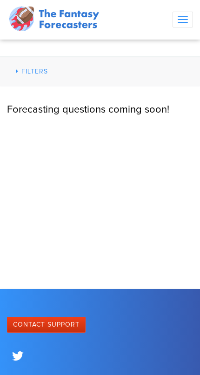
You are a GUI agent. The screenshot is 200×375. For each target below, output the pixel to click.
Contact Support (46, 324)
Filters (30, 71)
